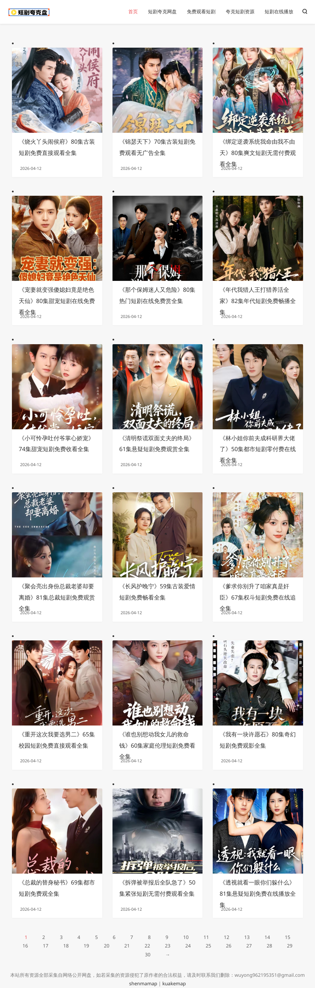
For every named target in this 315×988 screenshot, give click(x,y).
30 (147, 955)
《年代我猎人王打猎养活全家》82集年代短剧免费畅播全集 (258, 301)
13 (247, 937)
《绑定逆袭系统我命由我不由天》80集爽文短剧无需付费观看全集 (258, 153)
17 (45, 946)
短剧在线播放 (279, 12)
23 (167, 946)
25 (208, 946)
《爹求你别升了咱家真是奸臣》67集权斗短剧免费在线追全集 (258, 597)
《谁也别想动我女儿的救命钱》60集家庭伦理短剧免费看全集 (157, 745)
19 (86, 946)
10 (186, 937)
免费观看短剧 (201, 12)
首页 (133, 12)
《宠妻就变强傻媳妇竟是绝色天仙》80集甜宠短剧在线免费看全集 (57, 301)
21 (127, 946)
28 (269, 946)
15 (287, 937)
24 (188, 946)
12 (226, 937)
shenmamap (143, 984)
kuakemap (174, 984)
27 (249, 946)
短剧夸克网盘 (162, 12)
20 (106, 946)
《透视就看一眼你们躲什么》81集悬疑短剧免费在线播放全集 (258, 893)
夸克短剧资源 (240, 12)
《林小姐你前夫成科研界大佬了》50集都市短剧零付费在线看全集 (258, 449)
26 (228, 946)
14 (267, 937)
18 (66, 946)
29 (289, 946)
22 (147, 946)
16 (25, 946)
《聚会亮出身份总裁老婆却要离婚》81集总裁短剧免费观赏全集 (57, 597)
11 (206, 937)
